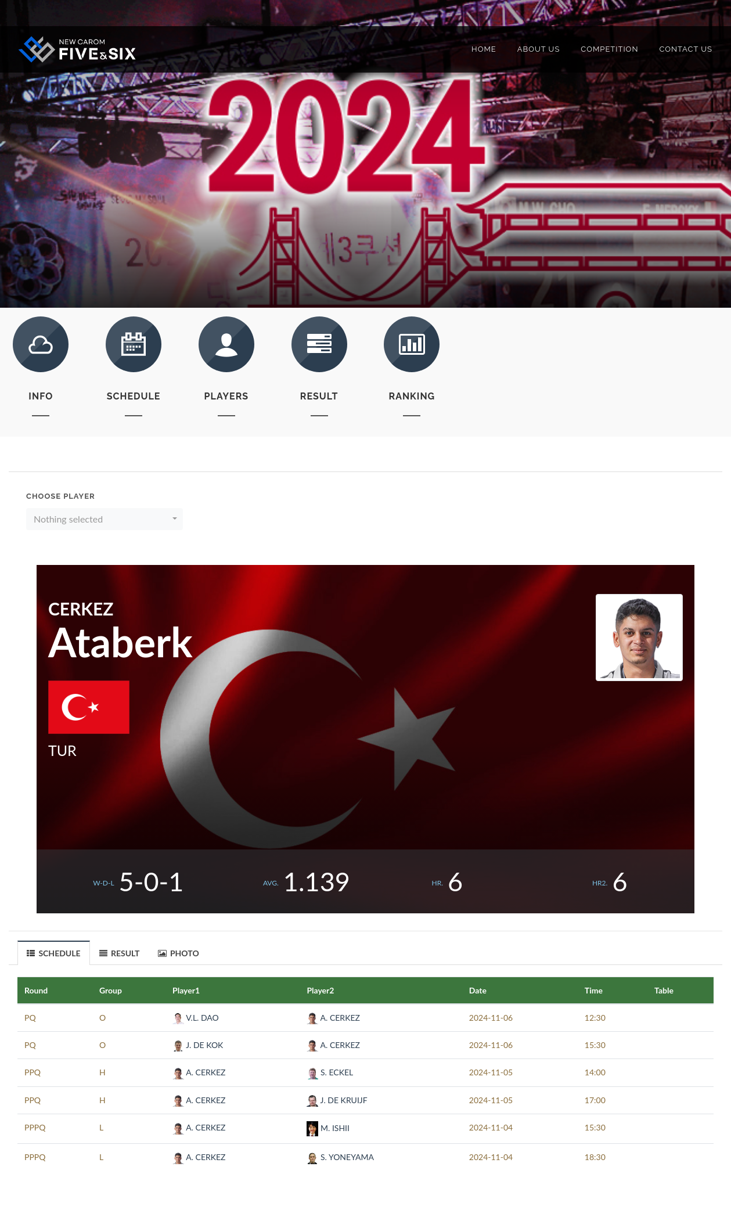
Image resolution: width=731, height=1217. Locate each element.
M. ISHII (328, 1128)
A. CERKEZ (333, 1017)
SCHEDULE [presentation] (54, 953)
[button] (104, 519)
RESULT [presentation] (119, 953)
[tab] (54, 952)
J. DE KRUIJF (337, 1100)
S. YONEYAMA (340, 1157)
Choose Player (60, 496)
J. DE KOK (197, 1045)
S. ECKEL (330, 1072)
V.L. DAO (195, 1017)
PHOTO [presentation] (178, 953)
